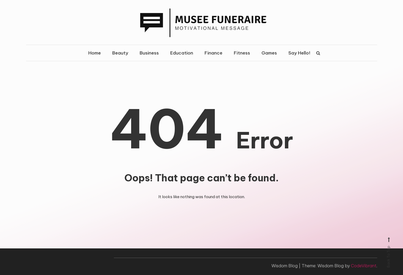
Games (269, 53)
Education (181, 53)
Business (149, 53)
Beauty (120, 53)
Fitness (242, 53)
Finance (213, 53)
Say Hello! (299, 53)
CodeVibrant (363, 265)
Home (94, 53)
